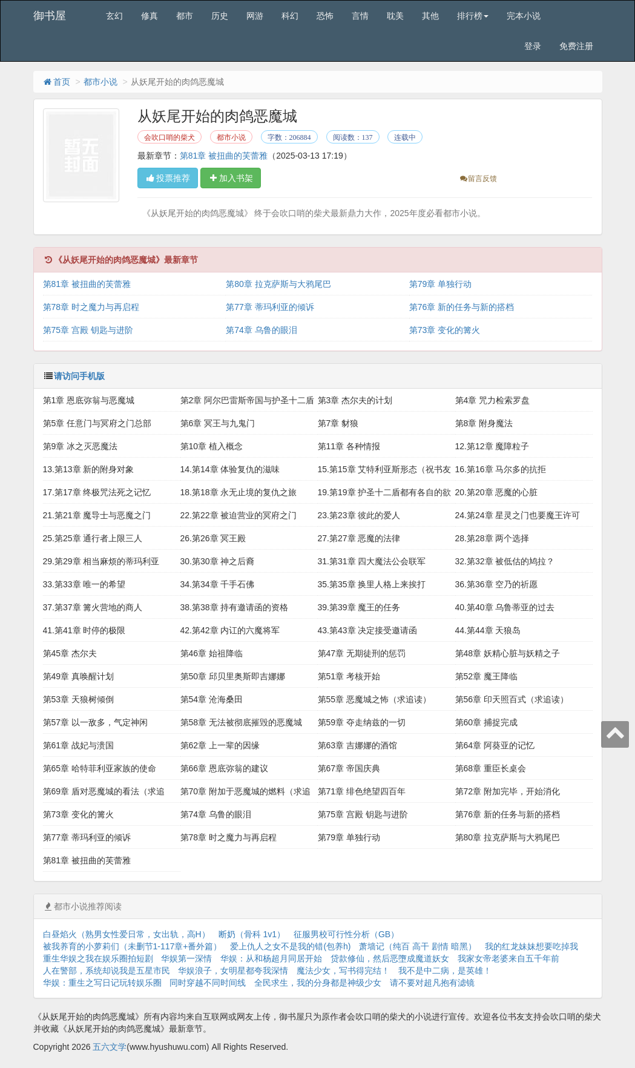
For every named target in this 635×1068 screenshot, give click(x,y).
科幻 (289, 16)
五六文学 (110, 1047)
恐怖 (325, 16)
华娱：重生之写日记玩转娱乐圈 (102, 982)
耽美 (395, 16)
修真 (149, 16)
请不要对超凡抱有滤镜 (432, 982)
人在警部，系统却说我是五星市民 (106, 970)
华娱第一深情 (186, 958)
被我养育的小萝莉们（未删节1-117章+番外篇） (132, 946)
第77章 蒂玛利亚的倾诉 (270, 307)
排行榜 (473, 16)
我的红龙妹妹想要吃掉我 (531, 946)
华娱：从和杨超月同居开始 (271, 958)
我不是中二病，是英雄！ (445, 970)
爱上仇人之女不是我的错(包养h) (290, 946)
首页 (56, 82)
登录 (532, 46)
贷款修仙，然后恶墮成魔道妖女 (390, 958)
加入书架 (230, 178)
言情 (360, 16)
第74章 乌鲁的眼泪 (261, 330)
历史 (219, 16)
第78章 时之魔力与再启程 (91, 307)
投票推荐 (167, 178)
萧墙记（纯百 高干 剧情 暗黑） (417, 946)
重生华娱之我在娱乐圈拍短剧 (98, 958)
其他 (430, 16)
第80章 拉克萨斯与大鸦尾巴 (278, 284)
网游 (254, 16)
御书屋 (49, 16)
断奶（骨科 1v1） (252, 934)
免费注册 (576, 46)
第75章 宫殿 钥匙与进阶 (88, 330)
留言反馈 (478, 178)
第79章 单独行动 (440, 284)
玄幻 (114, 16)
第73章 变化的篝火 (444, 330)
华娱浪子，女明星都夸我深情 (233, 970)
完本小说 (524, 16)
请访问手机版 (79, 376)
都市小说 (100, 82)
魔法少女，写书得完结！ (343, 970)
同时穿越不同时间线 (207, 982)
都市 (184, 16)
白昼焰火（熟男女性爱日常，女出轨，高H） (126, 934)
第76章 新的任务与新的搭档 (461, 307)
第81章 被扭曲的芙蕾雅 (224, 155)
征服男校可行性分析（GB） (346, 934)
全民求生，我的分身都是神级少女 (317, 982)
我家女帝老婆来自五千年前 (508, 958)
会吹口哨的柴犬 (169, 137)
